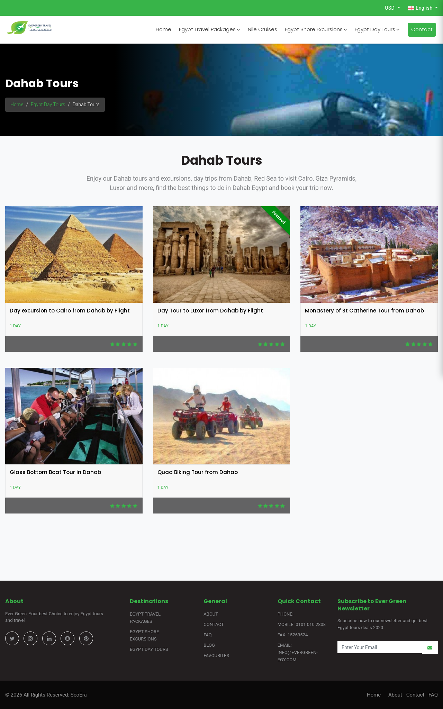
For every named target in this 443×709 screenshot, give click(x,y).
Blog (209, 645)
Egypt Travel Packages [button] (209, 29)
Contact (422, 29)
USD (390, 8)
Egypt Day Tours (48, 104)
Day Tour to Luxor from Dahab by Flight (210, 310)
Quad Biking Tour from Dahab (197, 472)
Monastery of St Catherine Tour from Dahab (364, 310)
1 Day (15, 326)
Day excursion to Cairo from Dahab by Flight (70, 310)
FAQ (207, 634)
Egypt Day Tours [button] (377, 29)
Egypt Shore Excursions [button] (316, 29)
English (421, 8)
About (211, 614)
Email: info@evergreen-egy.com (298, 652)
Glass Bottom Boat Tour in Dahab (55, 472)
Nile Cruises (262, 29)
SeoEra (78, 695)
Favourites (216, 655)
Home (163, 29)
